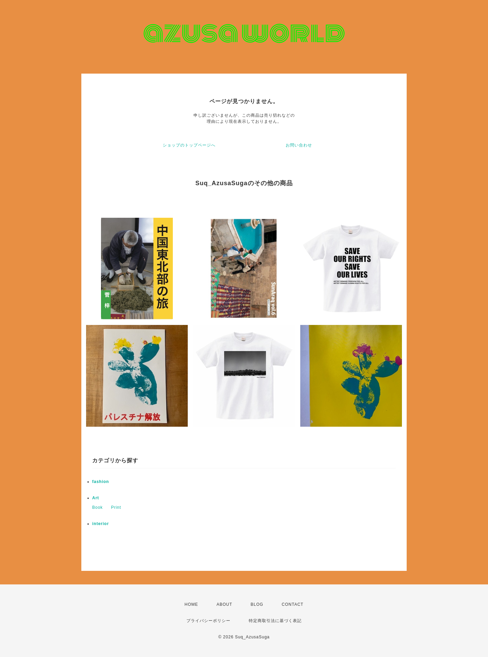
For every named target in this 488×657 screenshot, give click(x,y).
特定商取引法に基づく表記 (275, 620)
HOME (191, 604)
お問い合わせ (299, 145)
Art (95, 498)
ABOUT (224, 604)
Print (116, 507)
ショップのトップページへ (189, 145)
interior (100, 523)
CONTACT (292, 604)
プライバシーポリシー (208, 620)
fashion (100, 481)
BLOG (257, 604)
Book (97, 507)
